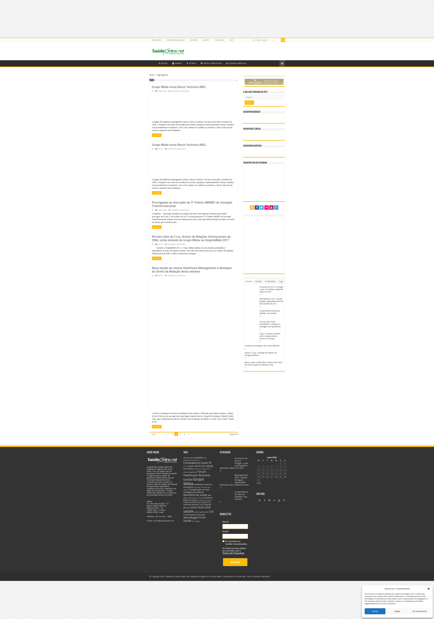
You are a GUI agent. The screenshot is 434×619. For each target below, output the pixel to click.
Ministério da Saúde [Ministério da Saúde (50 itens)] (195, 495)
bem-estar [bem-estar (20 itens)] (196, 460)
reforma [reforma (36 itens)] (187, 504)
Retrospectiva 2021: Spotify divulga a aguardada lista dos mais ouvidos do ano (271, 301)
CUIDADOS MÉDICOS (236, 63)
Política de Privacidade (233, 553)
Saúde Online (162, 91)
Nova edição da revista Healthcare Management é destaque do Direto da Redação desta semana (192, 269)
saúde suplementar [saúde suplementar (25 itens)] (201, 512)
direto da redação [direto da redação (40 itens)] (204, 466)
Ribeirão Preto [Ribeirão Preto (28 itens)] (198, 505)
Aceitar (375, 611)
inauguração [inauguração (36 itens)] (195, 489)
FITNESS (191, 63)
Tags (281, 281)
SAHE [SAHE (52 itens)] (193, 507)
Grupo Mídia (156, 40)
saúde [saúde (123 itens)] (188, 511)
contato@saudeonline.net (163, 521)
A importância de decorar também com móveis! (241, 495)
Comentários (270, 281)
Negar (397, 611)
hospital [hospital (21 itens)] (197, 487)
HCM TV (160, 149)
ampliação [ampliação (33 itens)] (198, 457)
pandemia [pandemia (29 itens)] (208, 498)
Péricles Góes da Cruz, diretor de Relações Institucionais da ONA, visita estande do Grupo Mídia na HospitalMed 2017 (191, 238)
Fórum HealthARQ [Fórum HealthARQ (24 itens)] (190, 472)
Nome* (225, 522)
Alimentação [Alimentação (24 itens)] (188, 458)
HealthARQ (194, 40)
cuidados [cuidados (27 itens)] (190, 466)
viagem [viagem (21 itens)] (197, 521)
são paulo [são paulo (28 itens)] (201, 515)
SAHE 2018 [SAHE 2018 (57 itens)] (203, 507)
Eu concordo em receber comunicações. (235, 542)
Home (151, 75)
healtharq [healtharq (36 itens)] (198, 484)
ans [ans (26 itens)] (205, 458)
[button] (428, 588)
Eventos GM (219, 40)
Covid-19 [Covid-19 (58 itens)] (206, 463)
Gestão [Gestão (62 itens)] (187, 479)
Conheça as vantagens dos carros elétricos (262, 346)
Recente (248, 281)
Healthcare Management (176, 40)
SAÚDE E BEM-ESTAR (211, 63)
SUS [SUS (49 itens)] (211, 511)
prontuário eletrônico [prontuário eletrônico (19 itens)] (204, 500)
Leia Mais (156, 135)
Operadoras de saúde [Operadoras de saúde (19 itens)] (195, 498)
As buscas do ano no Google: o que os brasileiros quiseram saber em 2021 (271, 289)
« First (153, 434)
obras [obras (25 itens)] (185, 498)
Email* (225, 531)
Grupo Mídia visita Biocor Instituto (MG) (179, 87)
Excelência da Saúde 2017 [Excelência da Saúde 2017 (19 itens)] (201, 469)
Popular (258, 281)
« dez (258, 483)
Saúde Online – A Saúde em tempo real (152, 63)
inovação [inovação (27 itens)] (205, 490)
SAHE (231, 40)
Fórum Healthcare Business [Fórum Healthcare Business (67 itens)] (196, 473)
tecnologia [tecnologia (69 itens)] (190, 517)
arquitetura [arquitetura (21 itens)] (187, 460)
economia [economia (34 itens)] (188, 468)
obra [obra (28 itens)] (209, 495)
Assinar (235, 562)
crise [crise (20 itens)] (185, 466)
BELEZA (163, 63)
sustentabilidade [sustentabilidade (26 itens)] (190, 515)
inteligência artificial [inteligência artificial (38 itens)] (193, 492)
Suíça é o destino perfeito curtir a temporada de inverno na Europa (269, 336)
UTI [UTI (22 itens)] (193, 521)
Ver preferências (419, 611)
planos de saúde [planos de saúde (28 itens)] (190, 500)
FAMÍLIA (177, 63)
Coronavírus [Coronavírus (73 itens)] (191, 463)
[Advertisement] (217, 600)
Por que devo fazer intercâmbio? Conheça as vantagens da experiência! (270, 324)
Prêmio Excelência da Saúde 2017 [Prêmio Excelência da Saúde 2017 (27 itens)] (197, 502)
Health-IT (206, 40)
